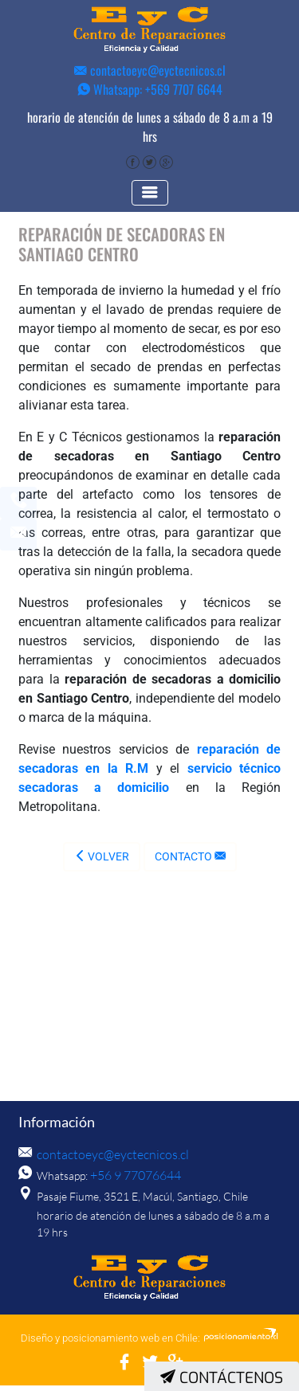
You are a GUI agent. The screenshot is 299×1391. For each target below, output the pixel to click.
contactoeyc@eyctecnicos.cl (150, 70)
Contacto (190, 862)
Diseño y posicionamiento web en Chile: (110, 1344)
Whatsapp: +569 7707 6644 (149, 89)
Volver (101, 862)
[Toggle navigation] (150, 199)
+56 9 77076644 (130, 1182)
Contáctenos (221, 1378)
